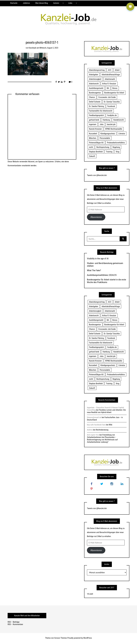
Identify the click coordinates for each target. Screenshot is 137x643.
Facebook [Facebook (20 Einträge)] (111, 106)
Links (70, 3)
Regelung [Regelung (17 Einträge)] (116, 147)
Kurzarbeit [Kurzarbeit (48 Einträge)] (93, 133)
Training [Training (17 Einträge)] (109, 151)
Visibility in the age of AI (98, 258)
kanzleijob (32, 48)
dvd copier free (93, 435)
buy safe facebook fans (96, 425)
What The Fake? (94, 270)
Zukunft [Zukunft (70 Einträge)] (92, 156)
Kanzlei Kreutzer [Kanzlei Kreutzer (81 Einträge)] (95, 129)
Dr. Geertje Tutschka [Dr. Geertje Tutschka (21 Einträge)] (112, 102)
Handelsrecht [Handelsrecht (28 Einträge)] (118, 120)
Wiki (110, 425)
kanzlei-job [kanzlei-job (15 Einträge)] (111, 124)
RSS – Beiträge (13, 622)
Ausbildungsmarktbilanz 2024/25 (102, 275)
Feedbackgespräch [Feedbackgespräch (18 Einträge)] (96, 115)
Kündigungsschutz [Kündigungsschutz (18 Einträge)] (107, 133)
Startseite (13, 3)
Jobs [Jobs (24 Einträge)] (102, 124)
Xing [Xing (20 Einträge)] (117, 151)
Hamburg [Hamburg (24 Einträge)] (106, 120)
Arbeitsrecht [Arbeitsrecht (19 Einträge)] (94, 83)
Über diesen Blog (41, 3)
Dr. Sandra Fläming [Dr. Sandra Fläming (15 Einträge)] (96, 106)
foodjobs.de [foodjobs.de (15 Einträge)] (112, 115)
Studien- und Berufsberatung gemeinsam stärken (105, 264)
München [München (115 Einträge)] (92, 138)
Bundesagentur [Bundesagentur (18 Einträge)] (95, 92)
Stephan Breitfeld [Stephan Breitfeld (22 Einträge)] (96, 151)
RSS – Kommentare (15, 624)
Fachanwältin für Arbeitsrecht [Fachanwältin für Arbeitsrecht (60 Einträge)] (100, 111)
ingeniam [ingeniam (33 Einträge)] (92, 124)
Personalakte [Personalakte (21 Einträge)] (105, 138)
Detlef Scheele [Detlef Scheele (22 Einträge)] (94, 102)
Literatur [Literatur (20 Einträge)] (121, 133)
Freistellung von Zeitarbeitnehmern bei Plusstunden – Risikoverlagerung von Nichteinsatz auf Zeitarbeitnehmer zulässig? (102, 438)
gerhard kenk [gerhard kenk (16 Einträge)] (94, 120)
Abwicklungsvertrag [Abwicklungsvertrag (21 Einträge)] (97, 70)
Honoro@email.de (94, 417)
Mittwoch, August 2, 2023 (48, 48)
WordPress (87, 638)
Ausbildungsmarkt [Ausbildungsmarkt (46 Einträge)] (96, 88)
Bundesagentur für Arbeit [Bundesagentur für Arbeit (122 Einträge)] (114, 92)
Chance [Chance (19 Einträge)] (92, 97)
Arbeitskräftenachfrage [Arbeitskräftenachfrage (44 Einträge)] (111, 74)
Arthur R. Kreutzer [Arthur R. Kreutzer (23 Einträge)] (109, 83)
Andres (90, 430)
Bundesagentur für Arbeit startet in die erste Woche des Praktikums (106, 281)
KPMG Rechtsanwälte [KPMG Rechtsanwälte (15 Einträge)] (113, 129)
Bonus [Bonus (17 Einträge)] (114, 88)
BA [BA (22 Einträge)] (108, 88)
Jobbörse (26, 3)
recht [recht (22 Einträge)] (91, 147)
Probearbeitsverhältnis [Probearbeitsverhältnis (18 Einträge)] (116, 142)
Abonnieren (96, 217)
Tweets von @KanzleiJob (97, 175)
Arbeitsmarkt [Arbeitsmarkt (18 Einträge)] (110, 79)
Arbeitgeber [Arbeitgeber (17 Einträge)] (93, 74)
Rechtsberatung (102, 430)
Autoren (56, 3)
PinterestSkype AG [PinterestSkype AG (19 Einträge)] (96, 142)
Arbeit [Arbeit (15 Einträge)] (117, 70)
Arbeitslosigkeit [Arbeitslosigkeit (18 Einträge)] (95, 79)
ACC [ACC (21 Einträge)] (109, 70)
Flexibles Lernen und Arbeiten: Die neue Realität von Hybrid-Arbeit (106, 411)
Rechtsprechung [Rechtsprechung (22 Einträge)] (102, 147)
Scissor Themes (60, 638)
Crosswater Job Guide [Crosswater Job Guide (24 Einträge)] (107, 97)
